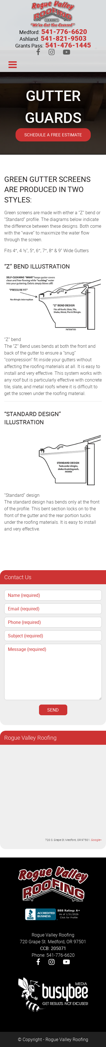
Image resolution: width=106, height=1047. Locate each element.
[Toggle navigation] (12, 64)
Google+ (96, 840)
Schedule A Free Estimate (53, 134)
